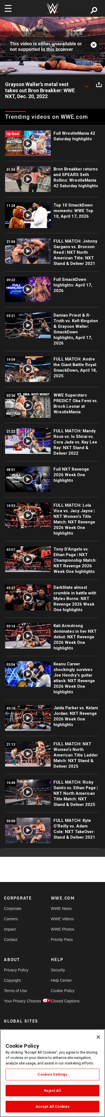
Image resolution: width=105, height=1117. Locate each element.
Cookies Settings (52, 1074)
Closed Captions (62, 1001)
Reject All (52, 1090)
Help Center (61, 980)
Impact (10, 929)
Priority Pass (62, 939)
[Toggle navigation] (8, 8)
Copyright (12, 980)
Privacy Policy (15, 970)
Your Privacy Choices (15, 1001)
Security (58, 970)
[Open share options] (99, 85)
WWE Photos (62, 929)
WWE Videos (62, 919)
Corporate (12, 908)
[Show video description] (86, 85)
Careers (11, 919)
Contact (10, 939)
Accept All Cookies (52, 1106)
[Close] (98, 1037)
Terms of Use (15, 990)
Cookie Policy (62, 990)
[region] (52, 1073)
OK (52, 46)
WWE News (61, 908)
